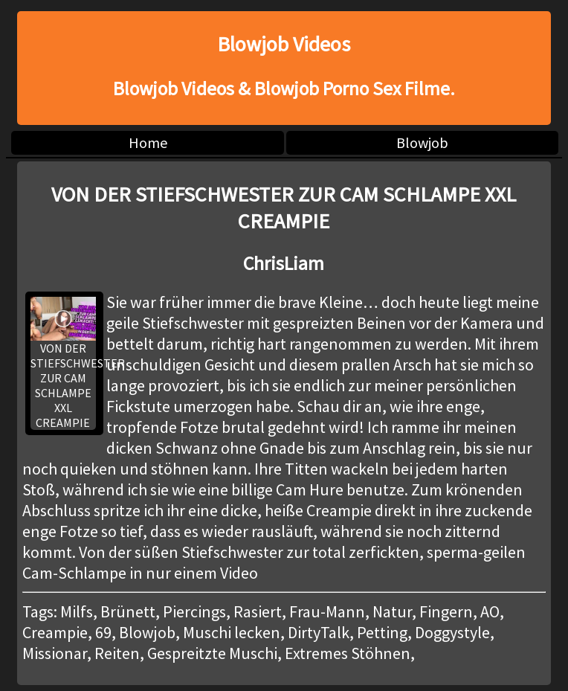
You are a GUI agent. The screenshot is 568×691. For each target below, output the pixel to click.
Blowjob (422, 142)
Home (148, 142)
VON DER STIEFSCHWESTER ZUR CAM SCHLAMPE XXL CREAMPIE (63, 363)
